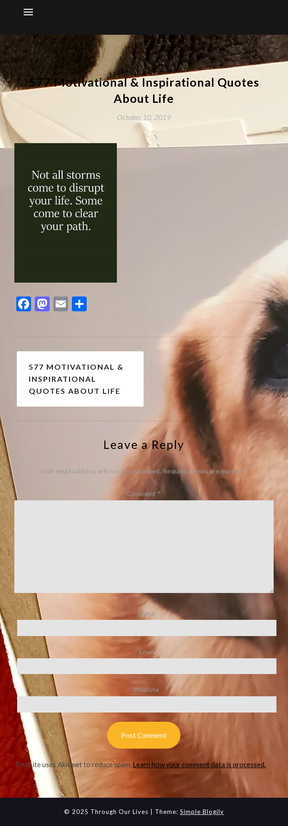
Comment (143, 494)
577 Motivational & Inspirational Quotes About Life (76, 378)
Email (146, 652)
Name (146, 613)
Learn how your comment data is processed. (199, 764)
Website (146, 690)
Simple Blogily (202, 811)
